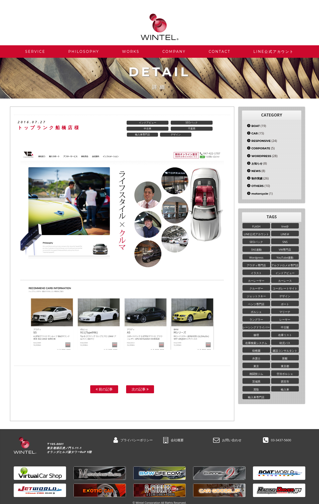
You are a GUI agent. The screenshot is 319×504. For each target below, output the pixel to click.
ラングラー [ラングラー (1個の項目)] (256, 322)
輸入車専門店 (175, 128)
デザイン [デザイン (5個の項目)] (284, 298)
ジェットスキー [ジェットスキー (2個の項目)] (256, 298)
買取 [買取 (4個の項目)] (256, 393)
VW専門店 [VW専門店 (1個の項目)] (284, 250)
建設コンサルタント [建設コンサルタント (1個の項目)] (284, 353)
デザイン (209, 128)
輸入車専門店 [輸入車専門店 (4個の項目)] (256, 401)
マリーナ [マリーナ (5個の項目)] (284, 314)
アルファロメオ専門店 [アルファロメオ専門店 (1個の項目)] (284, 266)
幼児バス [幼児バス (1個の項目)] (284, 345)
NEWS (256, 171)
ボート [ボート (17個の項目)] (285, 306)
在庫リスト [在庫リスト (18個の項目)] (285, 337)
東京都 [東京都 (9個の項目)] (285, 369)
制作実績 (256, 178)
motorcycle (259, 193)
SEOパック (175, 122)
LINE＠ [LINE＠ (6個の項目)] (284, 234)
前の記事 (104, 383)
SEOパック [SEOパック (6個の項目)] (256, 242)
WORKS (130, 51)
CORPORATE (260, 148)
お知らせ (256, 163)
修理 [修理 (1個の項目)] (256, 337)
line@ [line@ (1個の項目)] (284, 226)
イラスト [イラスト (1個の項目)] (256, 274)
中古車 (209, 122)
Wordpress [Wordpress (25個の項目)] (256, 258)
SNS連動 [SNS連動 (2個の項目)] (256, 250)
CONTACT (219, 51)
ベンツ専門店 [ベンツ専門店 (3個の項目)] (256, 306)
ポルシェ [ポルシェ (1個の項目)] (256, 314)
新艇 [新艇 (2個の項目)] (284, 361)
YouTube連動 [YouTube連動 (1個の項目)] (284, 258)
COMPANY (174, 51)
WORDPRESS (261, 156)
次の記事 (140, 383)
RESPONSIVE (261, 141)
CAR (254, 133)
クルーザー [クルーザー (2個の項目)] (256, 290)
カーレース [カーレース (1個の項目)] (285, 282)
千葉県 (142, 128)
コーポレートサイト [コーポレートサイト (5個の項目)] (284, 290)
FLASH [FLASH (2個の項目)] (256, 226)
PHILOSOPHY (83, 51)
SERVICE (35, 51)
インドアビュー (142, 122)
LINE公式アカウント (273, 51)
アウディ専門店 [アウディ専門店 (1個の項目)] (256, 266)
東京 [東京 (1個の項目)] (256, 369)
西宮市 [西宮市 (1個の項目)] (285, 385)
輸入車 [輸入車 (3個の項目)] (285, 393)
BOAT (255, 126)
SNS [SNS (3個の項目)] (284, 242)
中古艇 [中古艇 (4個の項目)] (285, 330)
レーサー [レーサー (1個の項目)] (284, 322)
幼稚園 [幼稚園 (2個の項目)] (256, 353)
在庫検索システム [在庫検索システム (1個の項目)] (256, 345)
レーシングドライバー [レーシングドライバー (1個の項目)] (256, 330)
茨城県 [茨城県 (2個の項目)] (256, 385)
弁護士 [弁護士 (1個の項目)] (256, 361)
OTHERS (257, 186)
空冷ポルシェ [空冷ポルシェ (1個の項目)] (284, 377)
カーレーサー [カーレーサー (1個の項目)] (256, 282)
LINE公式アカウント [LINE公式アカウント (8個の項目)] (256, 234)
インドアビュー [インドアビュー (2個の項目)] (284, 274)
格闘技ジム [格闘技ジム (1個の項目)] (256, 377)
